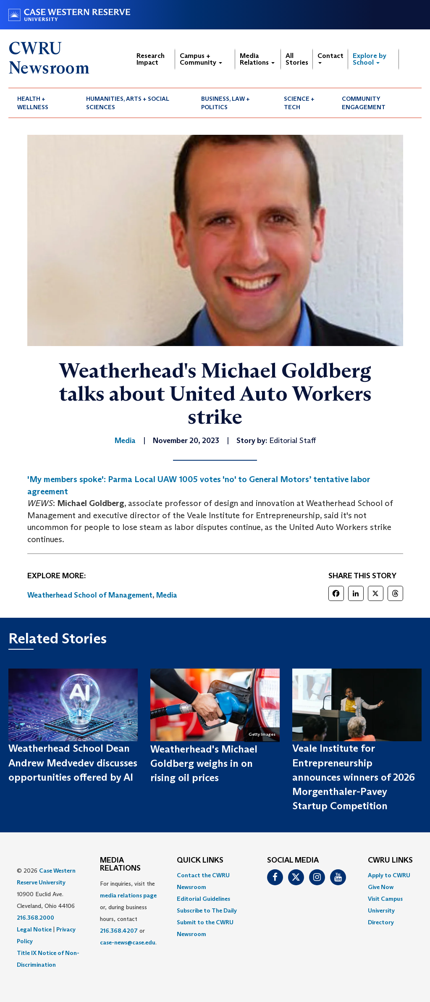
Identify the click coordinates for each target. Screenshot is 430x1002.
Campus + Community (201, 59)
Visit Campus (385, 898)
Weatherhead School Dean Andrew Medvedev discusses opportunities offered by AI (72, 762)
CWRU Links (390, 860)
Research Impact (150, 59)
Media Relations (257, 59)
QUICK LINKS (200, 860)
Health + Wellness (32, 103)
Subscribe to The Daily (207, 910)
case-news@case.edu (127, 942)
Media (166, 595)
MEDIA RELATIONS (120, 864)
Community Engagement (363, 103)
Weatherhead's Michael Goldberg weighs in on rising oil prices (203, 763)
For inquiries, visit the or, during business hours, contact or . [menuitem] (128, 913)
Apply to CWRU (389, 875)
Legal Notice (34, 929)
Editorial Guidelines (203, 898)
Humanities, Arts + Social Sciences (127, 103)
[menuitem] (42, 103)
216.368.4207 (119, 930)
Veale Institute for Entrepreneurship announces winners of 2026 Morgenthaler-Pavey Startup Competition (353, 777)
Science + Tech (299, 103)
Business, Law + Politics (225, 103)
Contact (330, 58)
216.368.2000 (35, 917)
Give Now (380, 887)
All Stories (297, 59)
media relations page (128, 895)
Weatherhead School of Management (89, 595)
